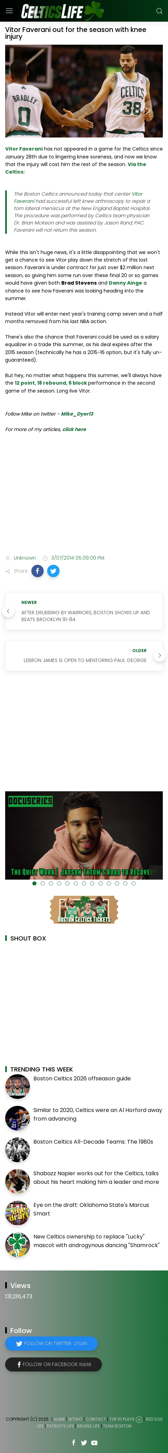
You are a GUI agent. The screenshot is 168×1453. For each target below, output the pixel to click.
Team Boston (117, 1426)
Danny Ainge (125, 282)
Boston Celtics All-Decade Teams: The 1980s (93, 1142)
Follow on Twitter (55, 1343)
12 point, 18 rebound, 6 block (51, 382)
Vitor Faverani (24, 148)
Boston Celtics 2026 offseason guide (82, 1078)
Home (59, 1419)
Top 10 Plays (122, 1419)
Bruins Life (88, 1426)
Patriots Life (60, 1426)
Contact (96, 1419)
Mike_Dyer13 (77, 413)
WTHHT (75, 1419)
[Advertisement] (84, 495)
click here (74, 429)
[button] (37, 571)
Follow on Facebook (57, 1364)
